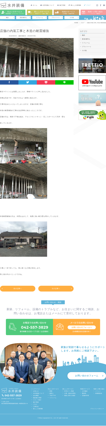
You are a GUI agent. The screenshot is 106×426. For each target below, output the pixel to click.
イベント (98, 391)
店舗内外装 (85, 395)
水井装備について (47, 5)
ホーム (34, 5)
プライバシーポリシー (97, 409)
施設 (7, 17)
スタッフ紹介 (37, 400)
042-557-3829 (11, 395)
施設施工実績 (37, 398)
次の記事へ (56, 288)
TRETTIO (53, 395)
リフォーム (39, 17)
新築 (51, 391)
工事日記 (36, 406)
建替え (52, 393)
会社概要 (36, 395)
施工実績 (61, 5)
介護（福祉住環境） (70, 393)
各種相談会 (98, 393)
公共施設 (85, 391)
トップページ (35, 389)
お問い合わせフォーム (86, 376)
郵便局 (84, 393)
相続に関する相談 (69, 395)
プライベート (55, 17)
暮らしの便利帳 (74, 5)
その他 (72, 17)
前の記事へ (18, 288)
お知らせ (36, 391)
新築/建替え (23, 17)
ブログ (87, 5)
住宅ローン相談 (69, 391)
